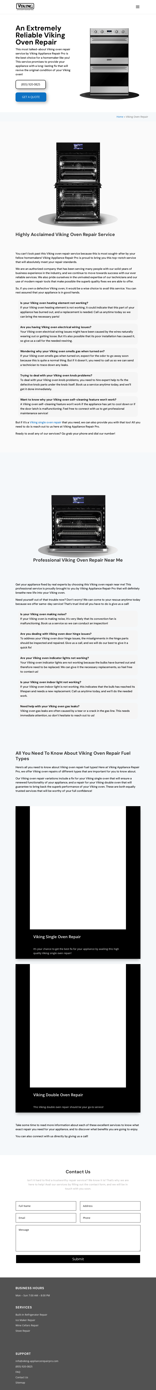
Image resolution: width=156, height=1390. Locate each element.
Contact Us (22, 1377)
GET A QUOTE (31, 97)
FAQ (18, 1372)
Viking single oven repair (45, 422)
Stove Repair (23, 1330)
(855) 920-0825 (30, 84)
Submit (78, 1259)
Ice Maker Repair (25, 1320)
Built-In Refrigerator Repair (31, 1314)
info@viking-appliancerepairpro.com (37, 1361)
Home (120, 116)
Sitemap (20, 1382)
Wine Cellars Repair (27, 1325)
